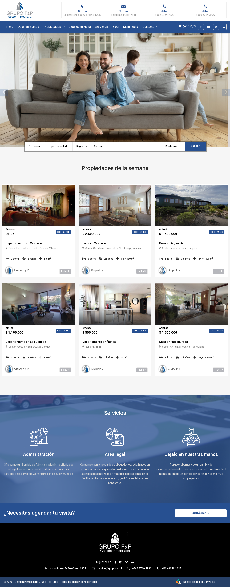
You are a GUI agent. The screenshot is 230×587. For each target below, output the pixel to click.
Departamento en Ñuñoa (99, 342)
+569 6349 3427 (171, 568)
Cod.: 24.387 (63, 330)
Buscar (195, 145)
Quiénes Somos (28, 27)
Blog (115, 27)
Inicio (9, 27)
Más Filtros (173, 146)
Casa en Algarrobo (172, 243)
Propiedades (52, 27)
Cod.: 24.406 (140, 330)
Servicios (101, 27)
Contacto (148, 27)
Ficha (65, 271)
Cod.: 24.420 (140, 232)
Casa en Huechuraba (173, 342)
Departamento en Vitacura (24, 243)
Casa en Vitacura (94, 243)
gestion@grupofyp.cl (109, 568)
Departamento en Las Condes (26, 342)
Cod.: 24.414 (217, 330)
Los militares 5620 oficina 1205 (67, 568)
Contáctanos (200, 512)
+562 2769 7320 (141, 568)
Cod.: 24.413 (217, 232)
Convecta (209, 581)
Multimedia (130, 27)
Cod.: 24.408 (63, 232)
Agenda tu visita (80, 27)
